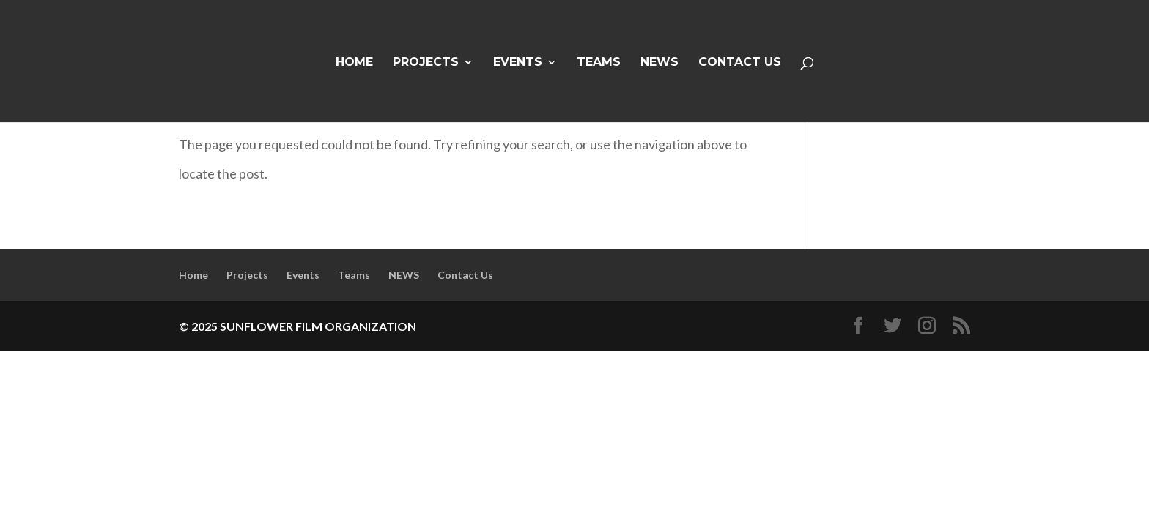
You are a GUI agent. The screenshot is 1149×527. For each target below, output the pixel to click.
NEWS (659, 63)
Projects (426, 63)
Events (517, 63)
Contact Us (739, 63)
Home (354, 63)
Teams (599, 63)
